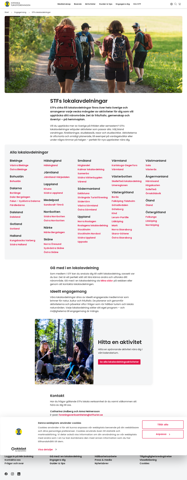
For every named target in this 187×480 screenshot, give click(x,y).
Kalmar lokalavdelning (91, 169)
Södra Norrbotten (54, 216)
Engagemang (20, 12)
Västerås (151, 169)
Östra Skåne (51, 252)
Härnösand (152, 181)
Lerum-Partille (120, 217)
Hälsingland (51, 165)
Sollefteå (151, 189)
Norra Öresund (52, 244)
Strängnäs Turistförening (93, 197)
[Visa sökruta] (176, 4)
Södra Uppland (86, 237)
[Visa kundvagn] (180, 4)
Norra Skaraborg (122, 229)
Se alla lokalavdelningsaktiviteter (119, 361)
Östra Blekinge (18, 169)
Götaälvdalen (120, 205)
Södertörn (84, 201)
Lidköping (117, 221)
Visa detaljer (45, 474)
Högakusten (153, 185)
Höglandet (84, 165)
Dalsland (15, 217)
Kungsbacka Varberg (22, 240)
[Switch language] (171, 4)
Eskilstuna (83, 193)
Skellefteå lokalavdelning (127, 181)
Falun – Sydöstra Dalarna (25, 201)
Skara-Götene (120, 233)
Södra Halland (18, 244)
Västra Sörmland (88, 205)
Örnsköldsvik (153, 193)
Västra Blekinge (19, 165)
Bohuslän (15, 181)
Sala (148, 165)
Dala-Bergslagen (20, 197)
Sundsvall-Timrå (53, 204)
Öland (149, 205)
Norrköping (152, 225)
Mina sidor (107, 280)
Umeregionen (120, 185)
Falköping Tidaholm (123, 201)
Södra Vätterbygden (90, 177)
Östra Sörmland (87, 209)
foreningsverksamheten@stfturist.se (81, 415)
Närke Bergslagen (54, 232)
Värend (82, 181)
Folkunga (151, 217)
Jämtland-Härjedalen (57, 177)
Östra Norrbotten (54, 220)
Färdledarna (17, 205)
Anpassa (163, 458)
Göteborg (117, 209)
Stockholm (84, 229)
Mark (115, 225)
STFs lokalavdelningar (41, 12)
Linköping (151, 221)
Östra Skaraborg (122, 237)
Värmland (117, 169)
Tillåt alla (162, 449)
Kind (114, 213)
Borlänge (15, 193)
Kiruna (47, 189)
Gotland (15, 228)
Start (7, 12)
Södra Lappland (53, 193)
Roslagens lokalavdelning (93, 225)
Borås (115, 197)
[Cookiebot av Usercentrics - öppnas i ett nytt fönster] (18, 474)
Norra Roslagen (87, 221)
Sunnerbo (83, 173)
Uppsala (82, 241)
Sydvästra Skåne (54, 248)
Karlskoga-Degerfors (124, 165)
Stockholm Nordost (89, 233)
